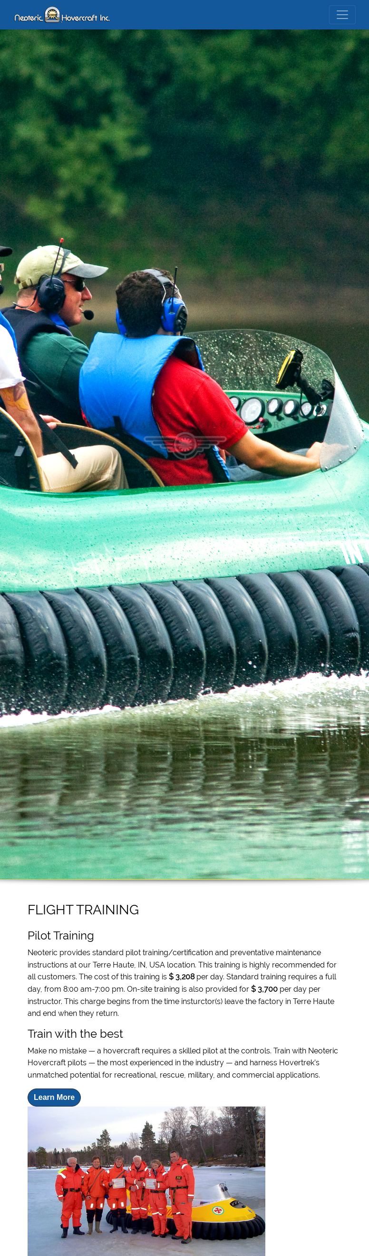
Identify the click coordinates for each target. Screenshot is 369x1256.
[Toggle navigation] (342, 14)
